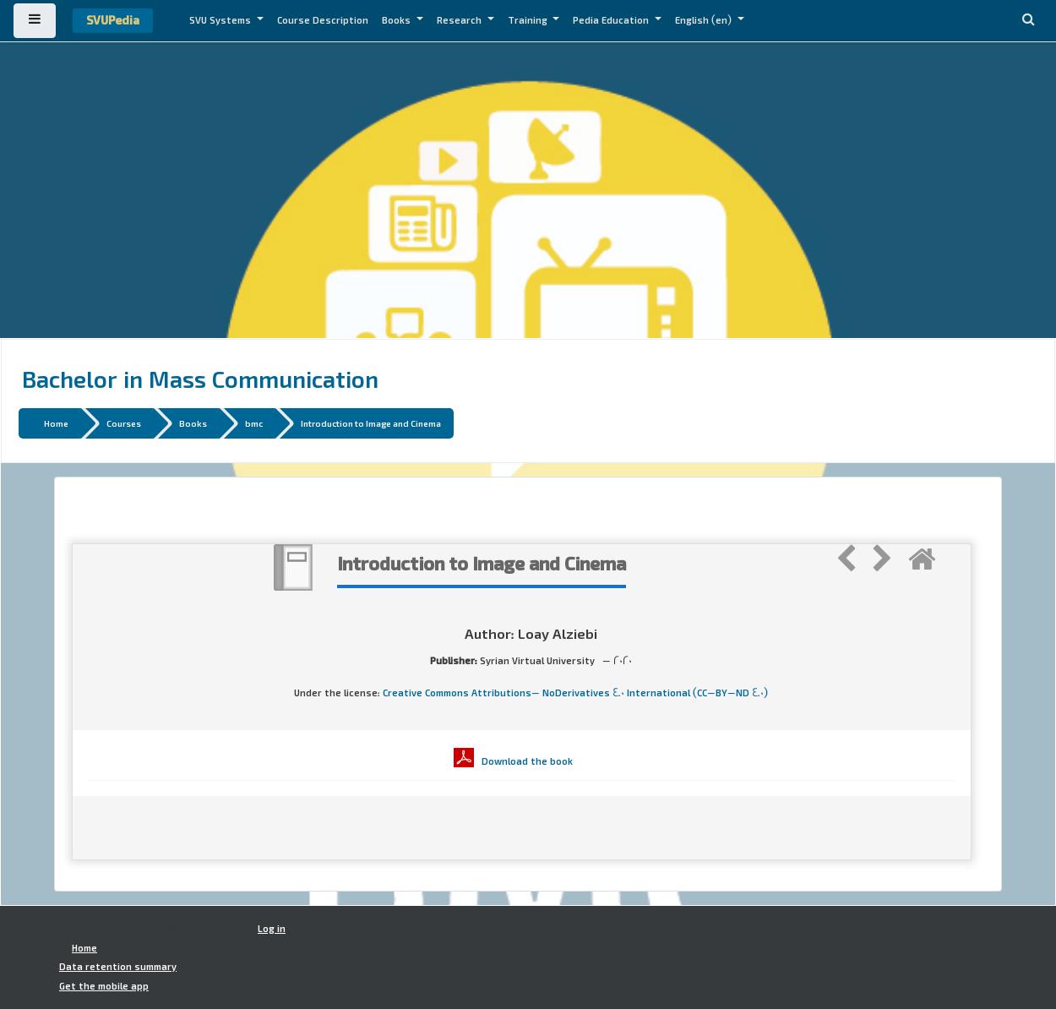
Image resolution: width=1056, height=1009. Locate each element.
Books (397, 20)
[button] (1028, 20)
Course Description (322, 20)
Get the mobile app (104, 986)
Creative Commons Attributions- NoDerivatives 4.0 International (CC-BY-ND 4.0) (575, 693)
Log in (272, 928)
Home (56, 423)
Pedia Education (612, 20)
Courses (123, 423)
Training (529, 20)
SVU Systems (221, 20)
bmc (254, 423)
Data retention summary (118, 967)
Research (460, 20)
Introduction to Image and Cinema (371, 423)
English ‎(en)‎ (704, 20)
